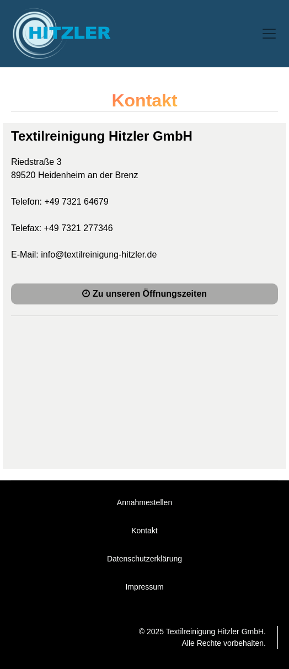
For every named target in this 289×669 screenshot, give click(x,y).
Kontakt (144, 530)
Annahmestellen (144, 502)
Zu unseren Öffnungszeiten (144, 293)
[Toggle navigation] (269, 33)
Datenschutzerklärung (144, 558)
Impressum (144, 586)
